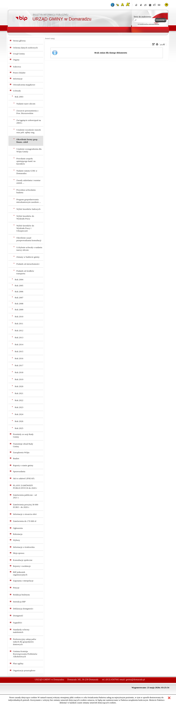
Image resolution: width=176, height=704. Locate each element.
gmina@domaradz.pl (135, 679)
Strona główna (19, 40)
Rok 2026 (19, 421)
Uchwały (17, 90)
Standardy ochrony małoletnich (21, 630)
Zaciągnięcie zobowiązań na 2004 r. (28, 121)
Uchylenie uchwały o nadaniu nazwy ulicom (29, 248)
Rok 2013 (19, 337)
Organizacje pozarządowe (24, 670)
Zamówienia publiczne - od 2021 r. (25, 496)
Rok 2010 (19, 316)
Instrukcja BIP (19, 601)
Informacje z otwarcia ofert (25, 514)
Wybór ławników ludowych (28, 209)
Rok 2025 (19, 428)
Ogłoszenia (18, 528)
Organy (16, 59)
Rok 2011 (19, 323)
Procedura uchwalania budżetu (26, 191)
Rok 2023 (19, 407)
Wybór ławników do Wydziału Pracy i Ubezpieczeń (25, 228)
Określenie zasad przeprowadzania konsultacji (28, 239)
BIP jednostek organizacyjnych (20, 573)
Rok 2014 (19, 344)
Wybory (16, 540)
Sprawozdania (19, 471)
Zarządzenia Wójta (21, 452)
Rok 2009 (19, 309)
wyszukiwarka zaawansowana (148, 24)
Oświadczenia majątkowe (24, 84)
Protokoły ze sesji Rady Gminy (23, 435)
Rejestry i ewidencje (22, 566)
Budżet (16, 458)
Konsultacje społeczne (22, 560)
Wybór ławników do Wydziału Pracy (25, 217)
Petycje (16, 587)
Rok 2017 (19, 365)
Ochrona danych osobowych (25, 47)
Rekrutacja (17, 534)
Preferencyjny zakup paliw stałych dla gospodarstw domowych (24, 642)
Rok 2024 (19, 414)
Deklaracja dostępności (23, 608)
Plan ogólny (18, 663)
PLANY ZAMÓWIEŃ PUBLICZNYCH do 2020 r (25, 486)
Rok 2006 (19, 291)
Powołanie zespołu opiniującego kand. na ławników (25, 161)
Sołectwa (17, 66)
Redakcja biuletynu (21, 594)
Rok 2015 (19, 351)
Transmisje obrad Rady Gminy (23, 445)
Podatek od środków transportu (25, 272)
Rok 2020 (19, 386)
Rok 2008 (19, 303)
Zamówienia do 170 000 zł (24, 521)
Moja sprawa (18, 553)
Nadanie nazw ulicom (25, 103)
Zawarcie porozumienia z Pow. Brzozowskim (27, 111)
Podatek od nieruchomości (27, 264)
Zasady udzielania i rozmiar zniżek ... (28, 181)
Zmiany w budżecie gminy (28, 257)
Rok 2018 (19, 372)
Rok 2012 (19, 330)
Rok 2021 (19, 393)
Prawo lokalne (19, 72)
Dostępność (18, 615)
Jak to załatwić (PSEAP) (23, 478)
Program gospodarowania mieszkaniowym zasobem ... (28, 200)
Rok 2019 (19, 379)
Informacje (17, 78)
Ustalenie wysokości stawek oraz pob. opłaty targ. (28, 131)
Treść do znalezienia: (142, 16)
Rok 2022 (19, 400)
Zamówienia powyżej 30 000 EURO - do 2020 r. (25, 505)
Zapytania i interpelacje (23, 580)
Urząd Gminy (19, 53)
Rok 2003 (19, 96)
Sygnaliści (17, 622)
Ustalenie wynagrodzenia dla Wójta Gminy (29, 150)
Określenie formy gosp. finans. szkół (27, 140)
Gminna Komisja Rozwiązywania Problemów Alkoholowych (25, 654)
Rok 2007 (19, 297)
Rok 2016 (19, 358)
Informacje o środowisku (24, 547)
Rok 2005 (19, 285)
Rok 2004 (19, 279)
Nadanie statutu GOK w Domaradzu (26, 172)
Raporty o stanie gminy (23, 465)
